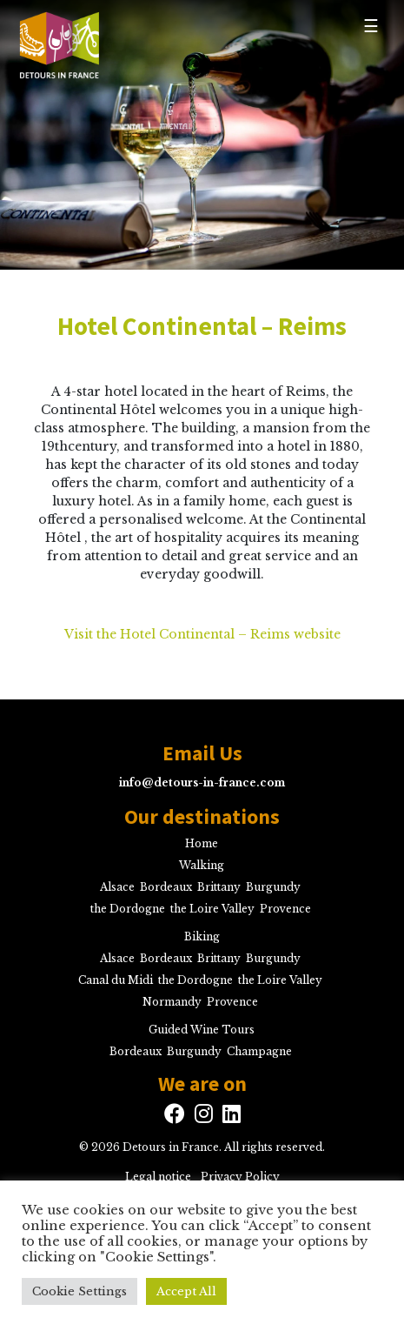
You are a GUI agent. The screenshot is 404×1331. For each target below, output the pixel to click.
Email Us (202, 753)
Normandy (172, 1001)
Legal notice (158, 1176)
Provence (285, 908)
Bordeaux (166, 886)
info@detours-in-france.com (202, 782)
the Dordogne (127, 908)
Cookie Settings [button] (79, 1291)
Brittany (219, 886)
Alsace (117, 886)
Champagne (259, 1051)
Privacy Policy (240, 1176)
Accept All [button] (186, 1291)
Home (201, 843)
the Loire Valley (212, 908)
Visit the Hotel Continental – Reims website (202, 634)
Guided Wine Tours (202, 1029)
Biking (202, 936)
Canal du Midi (115, 980)
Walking (201, 865)
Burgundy (273, 886)
